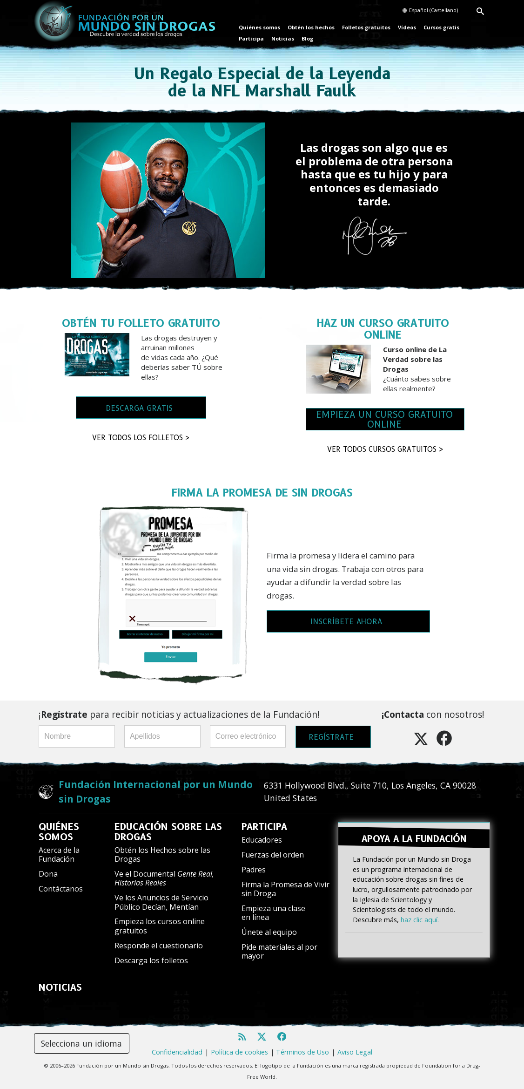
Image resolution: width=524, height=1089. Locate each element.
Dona (48, 874)
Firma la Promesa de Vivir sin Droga (285, 888)
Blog (307, 38)
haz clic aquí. (420, 919)
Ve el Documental (164, 878)
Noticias (282, 38)
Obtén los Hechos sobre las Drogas (162, 854)
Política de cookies (239, 1052)
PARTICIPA (264, 826)
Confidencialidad (177, 1052)
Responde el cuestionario (158, 945)
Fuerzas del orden (273, 855)
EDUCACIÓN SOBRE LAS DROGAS (168, 832)
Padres (254, 869)
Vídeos (407, 27)
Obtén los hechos (311, 27)
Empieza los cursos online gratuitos (159, 925)
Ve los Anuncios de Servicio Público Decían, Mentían (161, 902)
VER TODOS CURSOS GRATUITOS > (385, 449)
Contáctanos (61, 889)
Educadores (262, 840)
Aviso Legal (354, 1052)
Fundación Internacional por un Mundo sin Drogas (156, 791)
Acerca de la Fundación (59, 854)
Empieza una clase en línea (273, 912)
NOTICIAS (60, 987)
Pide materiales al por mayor (279, 951)
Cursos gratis (441, 27)
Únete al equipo (269, 932)
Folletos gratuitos (366, 27)
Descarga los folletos (151, 960)
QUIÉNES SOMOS (59, 832)
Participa (251, 38)
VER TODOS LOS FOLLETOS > (141, 438)
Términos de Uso (302, 1052)
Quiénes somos (259, 27)
